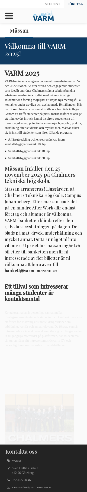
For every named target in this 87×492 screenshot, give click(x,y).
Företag (75, 4)
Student (52, 4)
